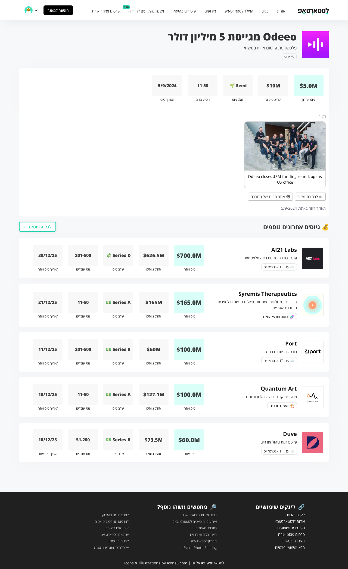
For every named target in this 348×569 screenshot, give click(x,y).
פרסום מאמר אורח (106, 11)
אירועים (210, 11)
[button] (31, 10)
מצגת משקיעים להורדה (146, 11)
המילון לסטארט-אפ (239, 11)
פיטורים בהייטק (184, 11)
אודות (281, 11)
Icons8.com (177, 562)
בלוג (265, 11)
